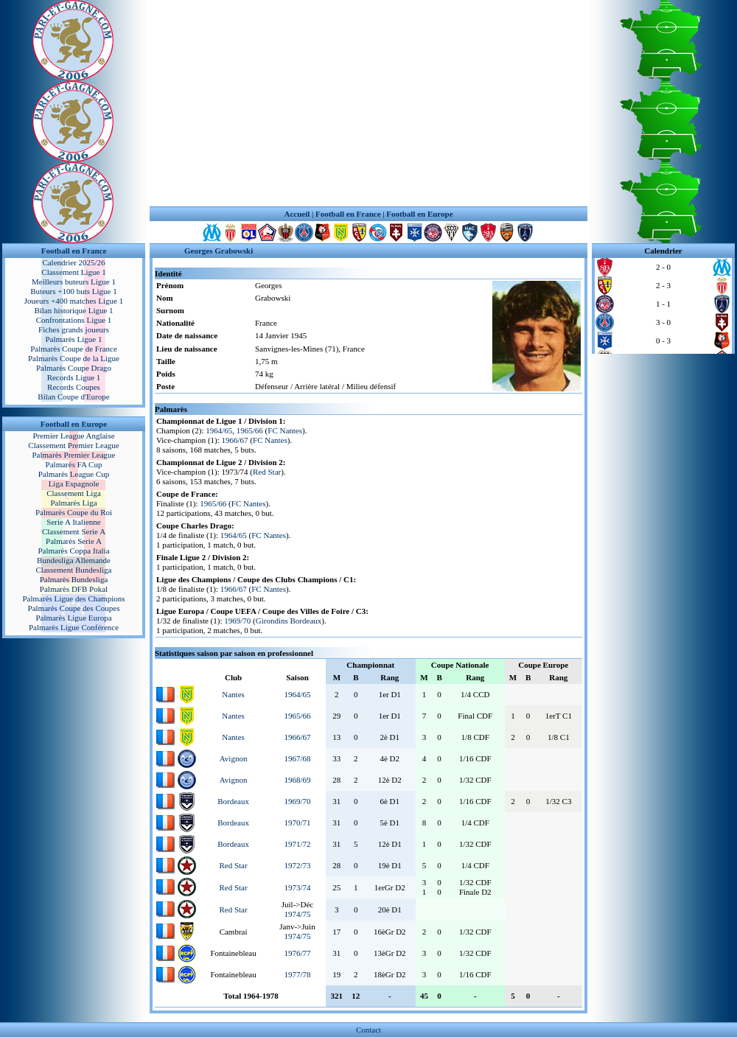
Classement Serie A (73, 531)
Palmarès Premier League (73, 454)
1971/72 (297, 843)
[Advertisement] (369, 103)
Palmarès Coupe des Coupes (74, 608)
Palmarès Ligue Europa (73, 617)
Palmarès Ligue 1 (74, 339)
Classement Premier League (73, 445)
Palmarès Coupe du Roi (73, 512)
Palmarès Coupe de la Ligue (73, 358)
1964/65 (219, 430)
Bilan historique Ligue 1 (73, 310)
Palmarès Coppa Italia (73, 550)
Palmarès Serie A (74, 541)
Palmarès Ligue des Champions (73, 598)
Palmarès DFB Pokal (74, 588)
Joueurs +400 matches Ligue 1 (74, 300)
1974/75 (297, 913)
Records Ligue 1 (74, 377)
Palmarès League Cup (74, 473)
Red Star (267, 471)
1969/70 (237, 620)
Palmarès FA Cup (74, 464)
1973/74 (297, 887)
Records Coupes (73, 387)
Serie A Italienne (73, 521)
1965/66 (250, 430)
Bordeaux (233, 801)
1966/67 (235, 440)
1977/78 (297, 974)
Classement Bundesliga (74, 569)
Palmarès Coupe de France (73, 348)
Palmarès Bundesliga (74, 579)
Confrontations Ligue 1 (74, 319)
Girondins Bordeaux (289, 620)
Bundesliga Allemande (74, 560)
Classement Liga (73, 493)
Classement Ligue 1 (73, 272)
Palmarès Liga (73, 502)
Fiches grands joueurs (73, 329)
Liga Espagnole (74, 483)
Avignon (234, 758)
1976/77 (297, 953)
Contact (368, 1029)
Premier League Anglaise (73, 435)
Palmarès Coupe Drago (73, 367)
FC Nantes (285, 430)
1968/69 (297, 779)
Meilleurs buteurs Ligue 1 (74, 281)
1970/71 (297, 822)
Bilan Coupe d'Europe (73, 396)
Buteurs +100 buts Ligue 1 (73, 291)
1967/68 (297, 758)
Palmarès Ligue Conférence (74, 627)
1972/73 (297, 865)
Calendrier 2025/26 (73, 262)
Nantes (233, 694)
